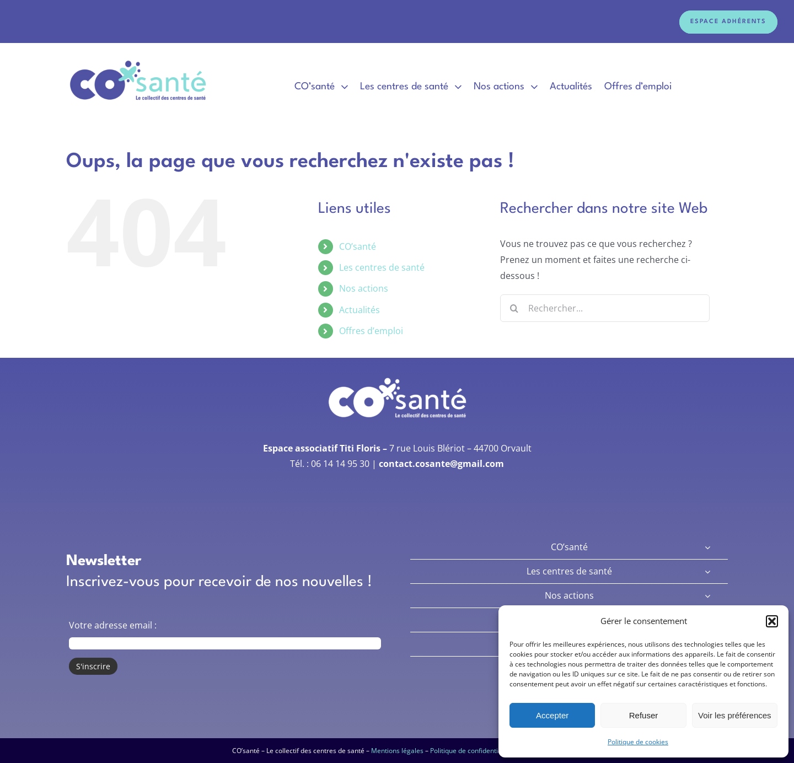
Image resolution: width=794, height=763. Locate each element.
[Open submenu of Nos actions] (707, 596)
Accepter (552, 715)
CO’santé (357, 246)
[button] (771, 621)
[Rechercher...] (605, 308)
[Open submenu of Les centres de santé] (707, 571)
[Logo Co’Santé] (139, 61)
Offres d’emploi (371, 331)
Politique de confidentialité (470, 750)
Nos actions (363, 288)
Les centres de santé (382, 267)
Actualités (359, 310)
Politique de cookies (638, 741)
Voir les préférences (734, 715)
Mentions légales (397, 750)
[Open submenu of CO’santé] (707, 547)
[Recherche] (514, 308)
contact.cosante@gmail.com (441, 464)
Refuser (643, 715)
